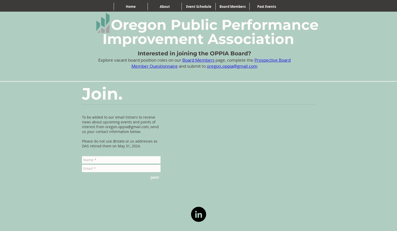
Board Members (198, 60)
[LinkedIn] (198, 214)
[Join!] (155, 177)
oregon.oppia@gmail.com (232, 66)
